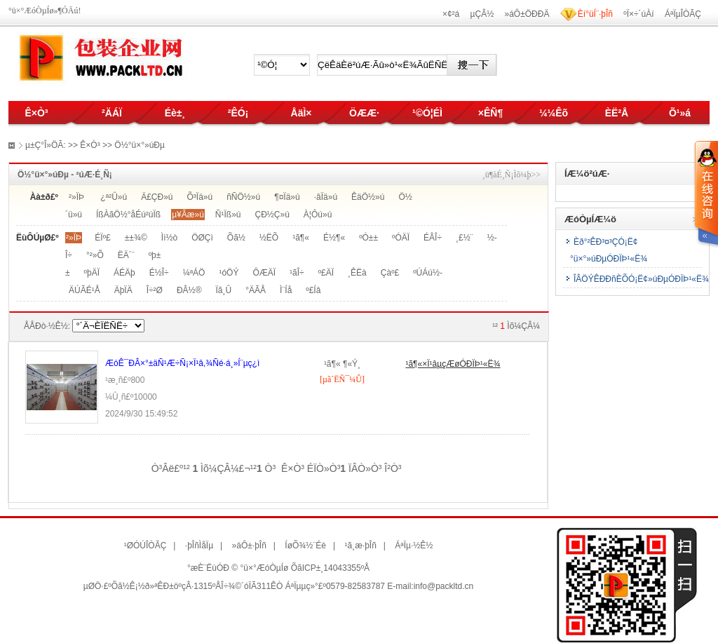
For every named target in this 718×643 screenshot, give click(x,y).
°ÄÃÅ (255, 290)
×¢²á (450, 14)
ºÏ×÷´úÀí (638, 14)
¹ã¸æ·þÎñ (360, 545)
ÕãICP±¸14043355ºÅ (330, 568)
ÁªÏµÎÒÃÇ (683, 14)
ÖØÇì (202, 238)
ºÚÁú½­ (427, 273)
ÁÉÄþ (124, 273)
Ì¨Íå (286, 290)
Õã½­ (236, 238)
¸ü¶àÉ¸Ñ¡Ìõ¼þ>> (511, 175)
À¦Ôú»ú (318, 214)
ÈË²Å (616, 113)
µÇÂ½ (482, 14)
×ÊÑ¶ (490, 113)
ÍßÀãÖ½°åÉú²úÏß (128, 214)
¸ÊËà (357, 273)
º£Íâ (313, 290)
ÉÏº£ (102, 238)
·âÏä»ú (325, 197)
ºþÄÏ (92, 273)
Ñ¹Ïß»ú (228, 214)
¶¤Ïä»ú (286, 197)
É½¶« (334, 238)
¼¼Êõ (553, 113)
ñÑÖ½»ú (243, 197)
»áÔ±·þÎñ (249, 545)
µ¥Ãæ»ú (188, 214)
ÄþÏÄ (123, 290)
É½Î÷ (159, 273)
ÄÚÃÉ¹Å (84, 290)
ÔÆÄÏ (264, 273)
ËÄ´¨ (126, 255)
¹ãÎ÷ (297, 273)
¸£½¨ (464, 238)
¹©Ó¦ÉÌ (427, 113)
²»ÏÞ (76, 197)
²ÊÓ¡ (238, 113)
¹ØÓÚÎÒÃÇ (145, 545)
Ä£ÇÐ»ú (156, 197)
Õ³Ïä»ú (200, 197)
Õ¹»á (680, 113)
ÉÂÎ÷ (433, 238)
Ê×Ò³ (36, 113)
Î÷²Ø (155, 290)
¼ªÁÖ (194, 273)
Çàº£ (390, 273)
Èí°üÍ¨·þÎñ (595, 14)
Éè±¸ (175, 113)
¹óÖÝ (228, 273)
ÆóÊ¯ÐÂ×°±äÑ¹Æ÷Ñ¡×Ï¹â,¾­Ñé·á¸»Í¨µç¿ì (182, 363)
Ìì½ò (169, 238)
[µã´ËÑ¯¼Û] (342, 379)
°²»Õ (95, 255)
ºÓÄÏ (400, 238)
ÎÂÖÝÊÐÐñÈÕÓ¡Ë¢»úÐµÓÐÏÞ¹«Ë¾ (641, 279)
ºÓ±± (368, 238)
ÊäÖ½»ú (367, 197)
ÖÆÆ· (364, 113)
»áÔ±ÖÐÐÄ (527, 14)
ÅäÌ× (301, 113)
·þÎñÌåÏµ (199, 545)
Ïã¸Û (223, 290)
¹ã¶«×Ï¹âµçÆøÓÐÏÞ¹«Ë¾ (452, 364)
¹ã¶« (300, 238)
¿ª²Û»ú (113, 197)
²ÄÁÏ (112, 113)
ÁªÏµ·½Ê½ (414, 545)
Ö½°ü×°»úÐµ (139, 145)
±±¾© (136, 238)
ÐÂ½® (189, 290)
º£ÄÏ (326, 273)
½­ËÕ (268, 238)
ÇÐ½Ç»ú (272, 214)
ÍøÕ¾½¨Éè (305, 545)
